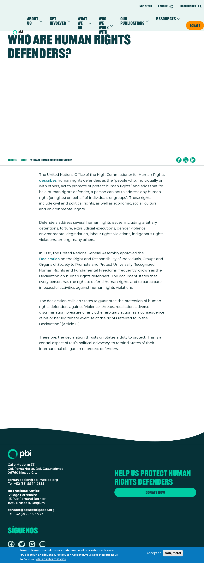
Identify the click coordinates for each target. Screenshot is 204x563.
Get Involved (57, 21)
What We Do (82, 23)
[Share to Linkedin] (192, 160)
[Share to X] (186, 160)
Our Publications (132, 21)
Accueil (12, 160)
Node (24, 160)
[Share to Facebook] (179, 160)
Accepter (154, 553)
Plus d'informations (51, 559)
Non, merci (173, 553)
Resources (166, 19)
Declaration (49, 259)
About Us (33, 21)
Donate (195, 25)
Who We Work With (103, 25)
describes (48, 180)
